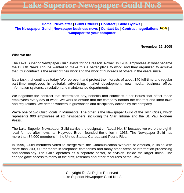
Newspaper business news (75, 29)
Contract (108, 24)
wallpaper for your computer (92, 33)
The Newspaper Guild (32, 29)
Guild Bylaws (129, 24)
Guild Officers (86, 24)
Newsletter (63, 24)
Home (47, 24)
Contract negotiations (140, 29)
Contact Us (110, 29)
